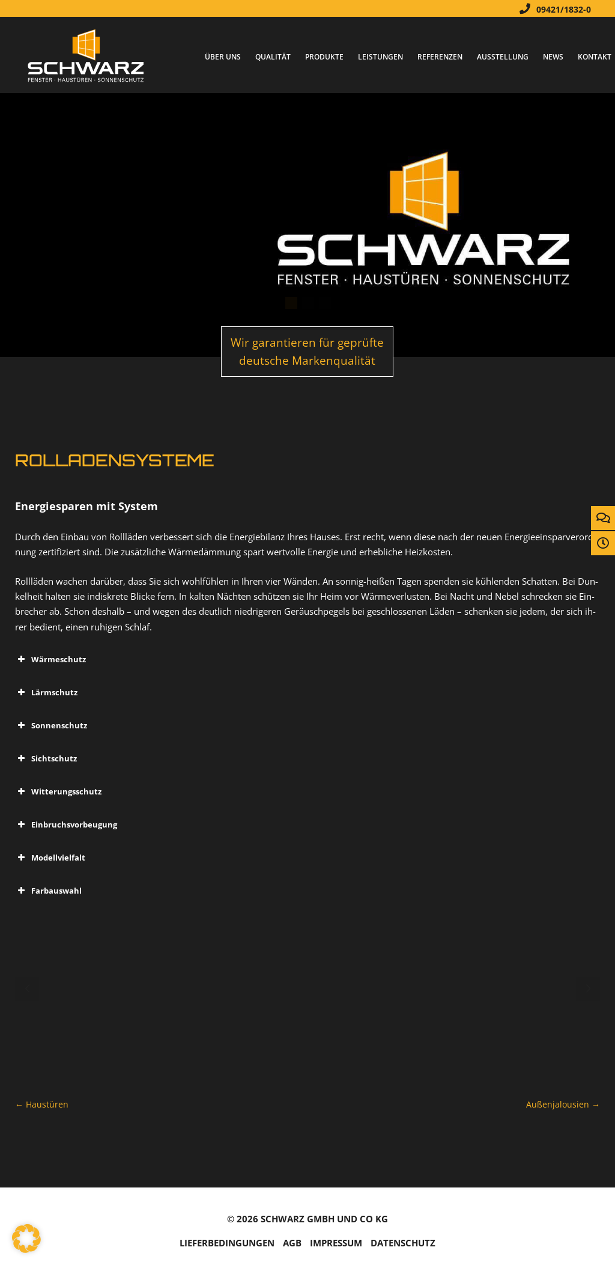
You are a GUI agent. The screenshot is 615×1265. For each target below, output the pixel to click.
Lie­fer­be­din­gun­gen (227, 1243)
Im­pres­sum (336, 1243)
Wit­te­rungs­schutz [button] (58, 791)
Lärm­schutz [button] (46, 692)
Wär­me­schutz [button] (50, 659)
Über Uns (223, 57)
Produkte (324, 57)
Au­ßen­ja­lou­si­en (563, 1104)
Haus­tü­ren (41, 1104)
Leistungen (380, 57)
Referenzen (439, 57)
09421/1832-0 (552, 8)
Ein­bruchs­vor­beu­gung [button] (66, 824)
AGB (292, 1243)
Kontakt (594, 57)
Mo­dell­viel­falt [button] (50, 858)
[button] (26, 1238)
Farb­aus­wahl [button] (48, 891)
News (553, 57)
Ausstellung (503, 57)
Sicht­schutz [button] (46, 758)
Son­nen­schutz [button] (51, 725)
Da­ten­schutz (403, 1243)
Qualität (273, 57)
